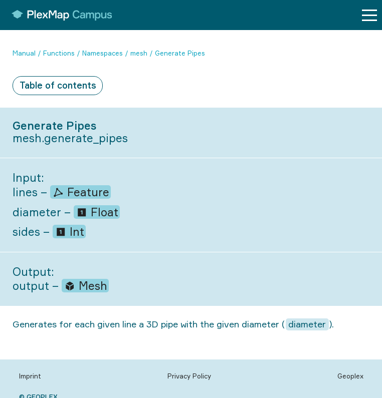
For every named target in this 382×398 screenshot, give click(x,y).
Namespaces (102, 53)
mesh (138, 53)
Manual (24, 53)
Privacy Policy (189, 376)
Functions (59, 53)
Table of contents (58, 85)
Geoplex (350, 376)
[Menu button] (369, 15)
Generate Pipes (180, 53)
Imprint (30, 376)
